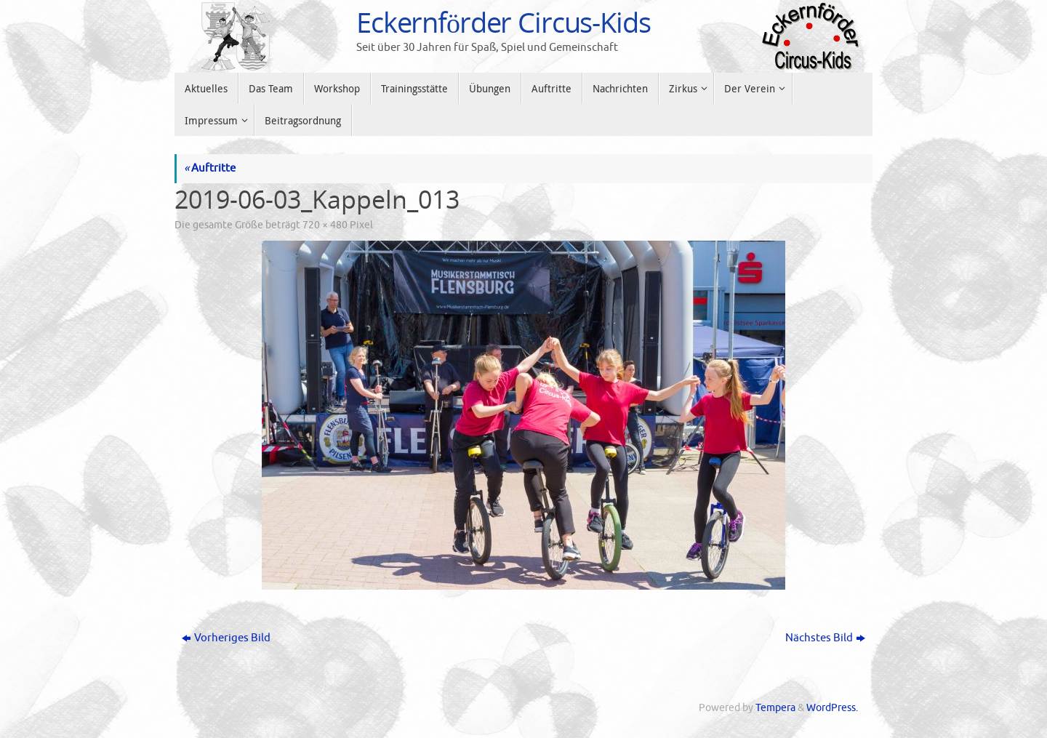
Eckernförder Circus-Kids (503, 22)
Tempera (775, 708)
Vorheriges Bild (226, 638)
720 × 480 (325, 225)
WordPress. (832, 708)
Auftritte (210, 168)
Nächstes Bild (825, 638)
